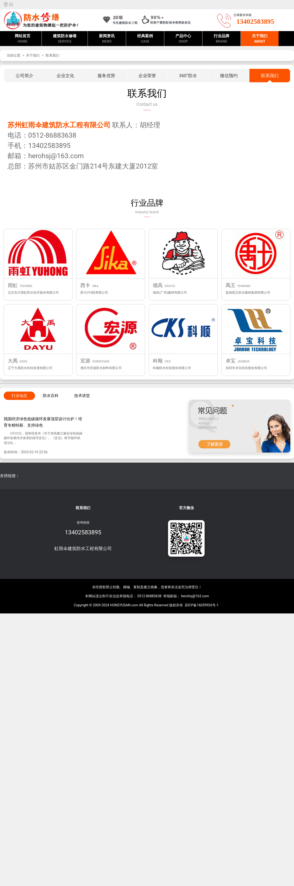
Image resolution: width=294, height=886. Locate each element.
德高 (158, 285)
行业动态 (19, 395)
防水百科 (51, 395)
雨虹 (13, 285)
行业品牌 (221, 39)
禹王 (230, 285)
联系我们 (52, 55)
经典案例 (145, 39)
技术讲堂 (82, 395)
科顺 (158, 361)
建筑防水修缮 (64, 39)
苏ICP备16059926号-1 (202, 605)
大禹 (13, 361)
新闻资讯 (107, 39)
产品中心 (183, 39)
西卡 (85, 285)
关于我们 (260, 39)
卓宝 (230, 361)
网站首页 (22, 39)
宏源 (85, 361)
